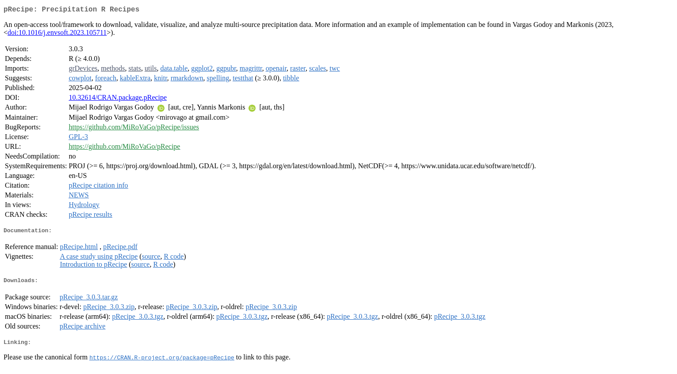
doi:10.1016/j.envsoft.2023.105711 (57, 34)
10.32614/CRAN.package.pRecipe (118, 99)
